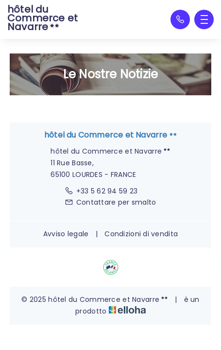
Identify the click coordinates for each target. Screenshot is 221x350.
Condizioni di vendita (141, 234)
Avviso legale (66, 234)
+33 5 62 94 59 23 (101, 191)
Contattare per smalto (110, 202)
